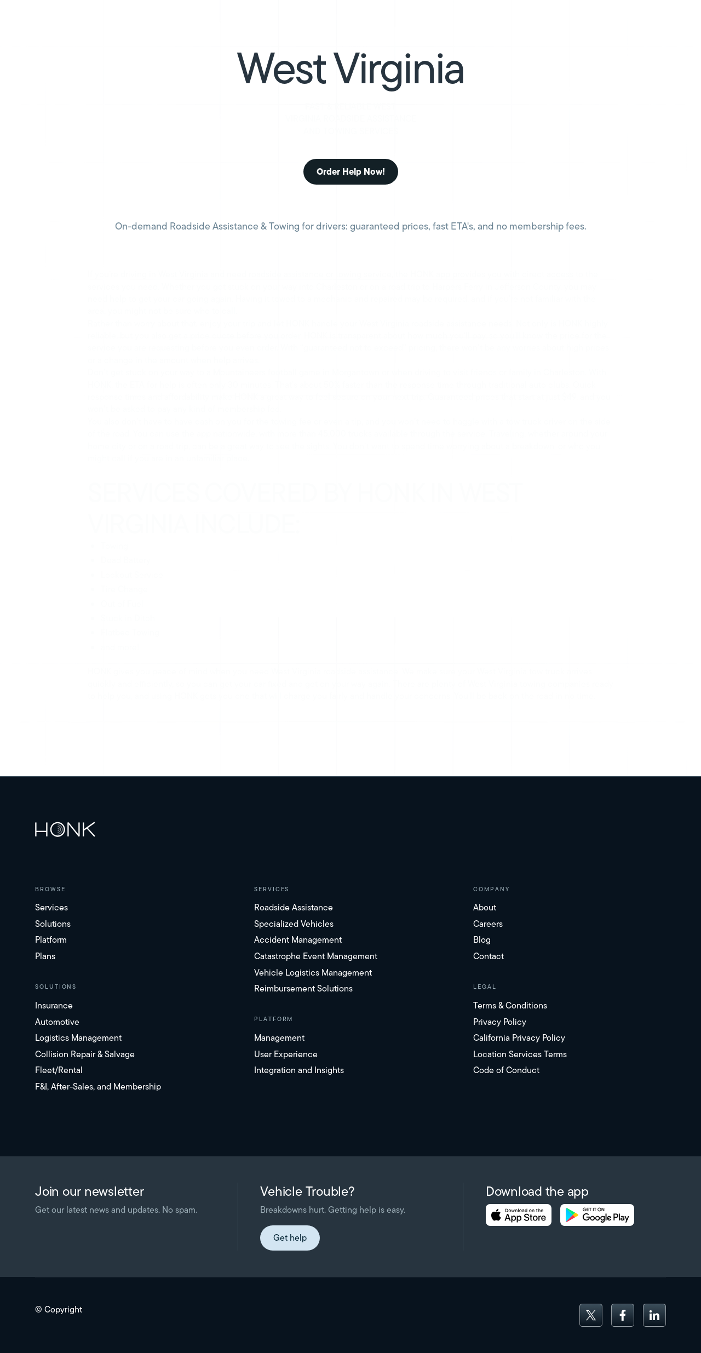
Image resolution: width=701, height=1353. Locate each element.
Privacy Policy (499, 1022)
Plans (45, 956)
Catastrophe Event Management (315, 956)
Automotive (57, 1022)
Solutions (53, 924)
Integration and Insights (299, 1070)
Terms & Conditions (510, 1005)
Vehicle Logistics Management (313, 972)
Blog (482, 939)
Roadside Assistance (293, 907)
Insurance (54, 1005)
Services (51, 907)
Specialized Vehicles (294, 924)
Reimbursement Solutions (303, 988)
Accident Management (298, 939)
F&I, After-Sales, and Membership (98, 1086)
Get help (290, 1237)
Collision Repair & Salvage (85, 1054)
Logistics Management (78, 1037)
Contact (488, 956)
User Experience (286, 1054)
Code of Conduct (506, 1070)
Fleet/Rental (59, 1070)
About (484, 907)
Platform (51, 939)
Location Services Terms (520, 1054)
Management (279, 1037)
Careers (488, 924)
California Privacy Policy (519, 1037)
